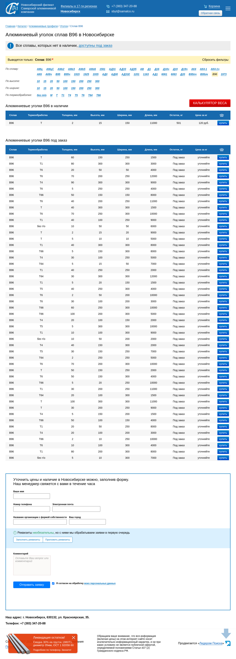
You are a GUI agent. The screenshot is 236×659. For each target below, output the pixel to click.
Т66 (98, 95)
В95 (57, 74)
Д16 (157, 69)
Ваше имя (18, 491)
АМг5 (82, 69)
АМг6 (92, 69)
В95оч (204, 74)
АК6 (39, 74)
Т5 (76, 95)
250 (89, 81)
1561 (102, 69)
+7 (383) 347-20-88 (124, 6)
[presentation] (41, 599)
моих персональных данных (100, 583)
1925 (86, 74)
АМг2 (61, 69)
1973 (224, 74)
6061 (164, 74)
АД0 (104, 74)
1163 (146, 74)
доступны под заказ (95, 45)
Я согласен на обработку (84, 583)
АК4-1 (203, 69)
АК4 (193, 69)
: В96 (44, 59)
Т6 (82, 95)
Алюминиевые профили (43, 26)
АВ (142, 69)
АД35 (133, 69)
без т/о (41, 95)
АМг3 (71, 69)
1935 (95, 74)
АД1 (155, 74)
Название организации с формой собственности (40, 517)
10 (38, 81)
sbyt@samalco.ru (123, 11)
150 (73, 81)
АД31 (112, 69)
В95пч (193, 74)
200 (81, 81)
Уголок (64, 26)
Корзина (214, 6)
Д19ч (184, 69)
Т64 (90, 95)
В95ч (67, 74)
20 (51, 81)
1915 (77, 74)
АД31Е (126, 74)
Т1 (62, 95)
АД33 (122, 69)
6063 (174, 74)
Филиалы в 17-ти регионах (79, 6)
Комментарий (20, 553)
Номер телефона (22, 504)
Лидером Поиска (211, 643)
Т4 (69, 95)
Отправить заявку (32, 584)
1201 (136, 74)
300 (97, 81)
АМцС (50, 69)
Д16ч (166, 69)
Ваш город (75, 517)
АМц (40, 69)
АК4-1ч (215, 69)
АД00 (114, 74)
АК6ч (49, 74)
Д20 (182, 74)
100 (65, 81)
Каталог (22, 26)
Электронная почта (62, 504)
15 (45, 81)
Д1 (149, 69)
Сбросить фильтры (215, 59)
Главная (10, 26)
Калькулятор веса (210, 103)
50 (58, 81)
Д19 (175, 69)
